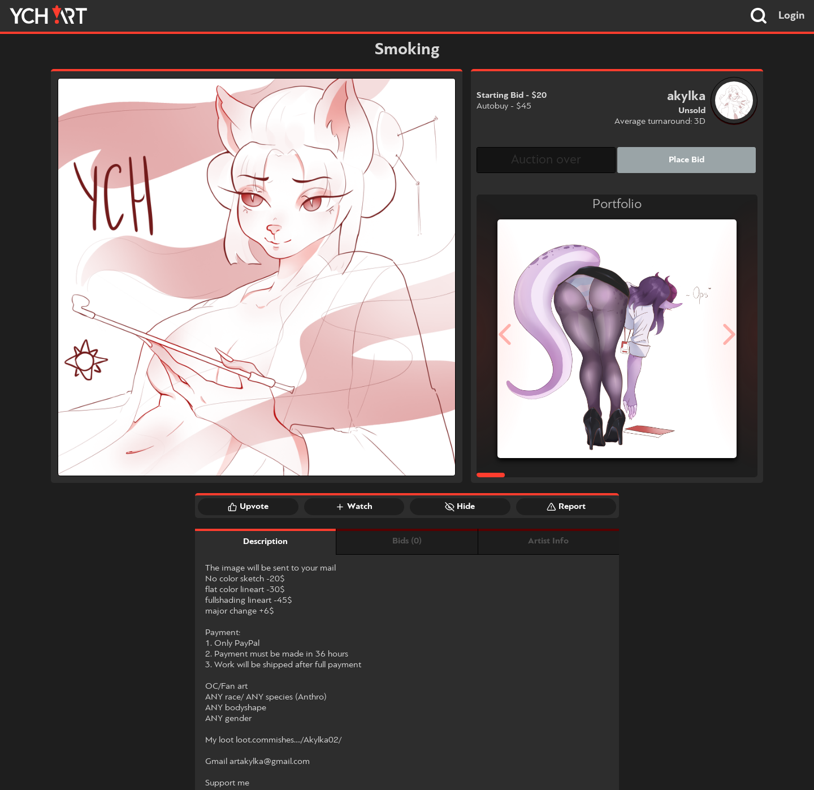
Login (791, 15)
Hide (460, 506)
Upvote (248, 506)
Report (566, 506)
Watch (354, 506)
